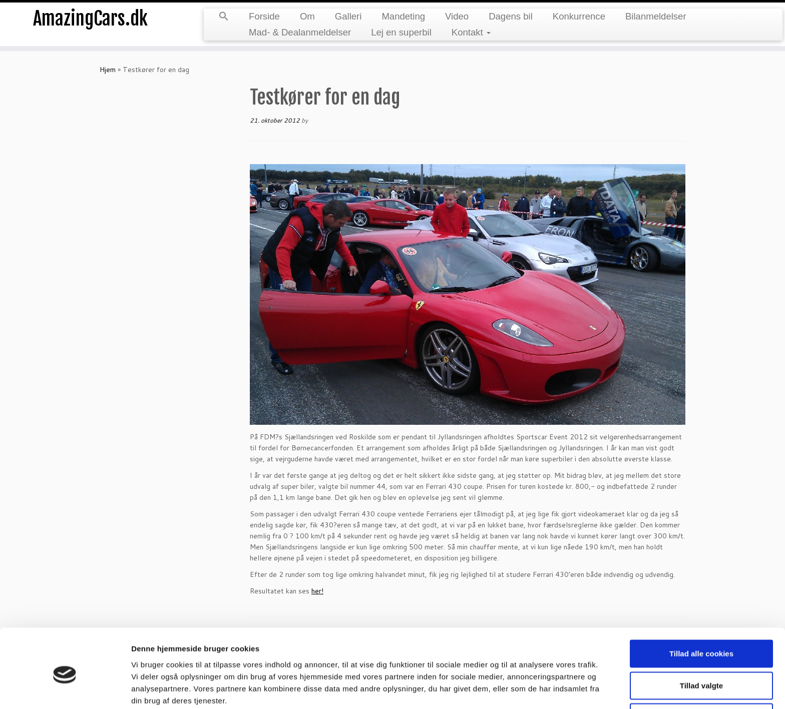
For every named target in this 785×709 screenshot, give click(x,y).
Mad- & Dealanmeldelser (300, 32)
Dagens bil (511, 16)
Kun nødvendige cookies (701, 673)
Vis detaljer (520, 689)
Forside (264, 16)
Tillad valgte (701, 642)
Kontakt (471, 32)
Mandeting (403, 16)
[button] (224, 17)
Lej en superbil (401, 32)
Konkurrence (579, 16)
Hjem (108, 70)
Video (457, 16)
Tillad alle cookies (701, 610)
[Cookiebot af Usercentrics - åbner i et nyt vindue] (65, 689)
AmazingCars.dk (90, 20)
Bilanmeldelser (655, 16)
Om (307, 16)
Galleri (348, 16)
